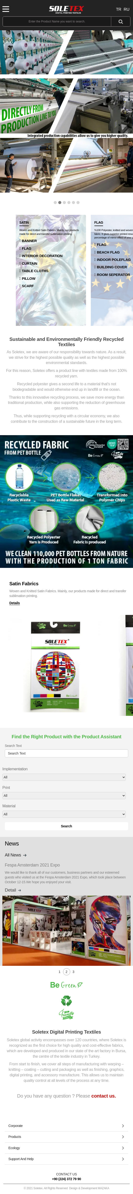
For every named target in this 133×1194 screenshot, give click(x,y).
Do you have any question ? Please (66, 1096)
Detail (13, 890)
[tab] (66, 1125)
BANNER (29, 241)
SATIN (24, 222)
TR (118, 9)
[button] (55, 202)
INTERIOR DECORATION (42, 256)
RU (126, 9)
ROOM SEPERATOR (113, 275)
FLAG (26, 248)
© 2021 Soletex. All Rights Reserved (66, 1188)
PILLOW (28, 278)
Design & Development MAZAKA (89, 1188)
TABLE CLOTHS (35, 271)
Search (66, 826)
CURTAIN (29, 263)
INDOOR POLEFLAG (114, 260)
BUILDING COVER (112, 267)
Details (14, 608)
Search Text (13, 746)
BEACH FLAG (108, 252)
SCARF (28, 286)
